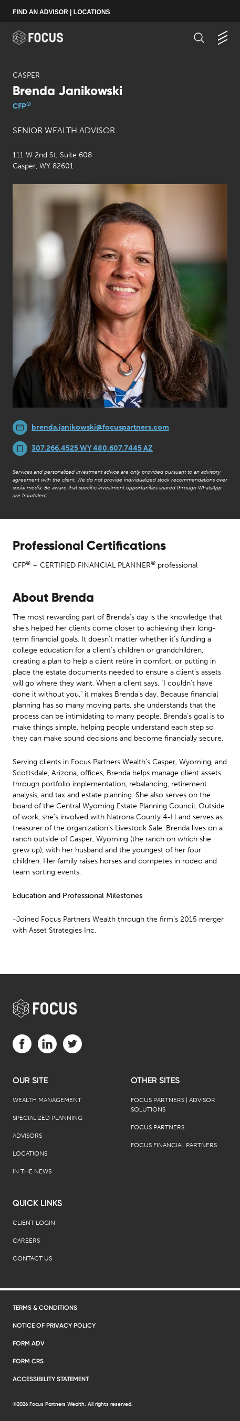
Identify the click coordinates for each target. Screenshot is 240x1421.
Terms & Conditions (45, 1307)
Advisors (27, 1135)
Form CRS (28, 1361)
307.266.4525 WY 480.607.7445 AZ (92, 448)
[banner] (48, 37)
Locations (30, 1153)
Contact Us (32, 1258)
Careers (26, 1240)
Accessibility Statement (51, 1379)
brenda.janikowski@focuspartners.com (100, 427)
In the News (32, 1171)
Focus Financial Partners (174, 1145)
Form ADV (29, 1343)
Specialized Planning (47, 1117)
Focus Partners (157, 1127)
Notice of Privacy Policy (54, 1325)
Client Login (34, 1222)
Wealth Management (47, 1100)
